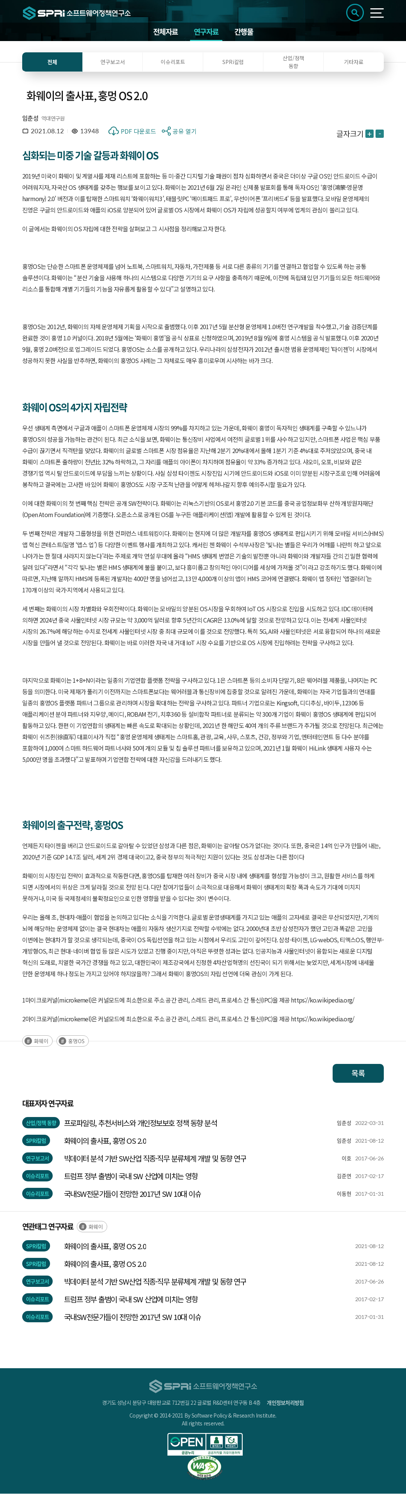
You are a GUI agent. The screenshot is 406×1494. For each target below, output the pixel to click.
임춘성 (30, 118)
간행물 (243, 31)
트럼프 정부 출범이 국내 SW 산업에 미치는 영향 (131, 1176)
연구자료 (206, 31)
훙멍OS (76, 1041)
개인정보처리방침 (285, 1403)
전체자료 (165, 31)
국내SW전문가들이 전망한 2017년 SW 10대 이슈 (132, 1194)
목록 (358, 1073)
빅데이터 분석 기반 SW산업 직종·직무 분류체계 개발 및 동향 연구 (155, 1158)
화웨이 (41, 1041)
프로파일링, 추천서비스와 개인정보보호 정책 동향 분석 (140, 1123)
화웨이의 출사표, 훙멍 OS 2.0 (105, 1140)
